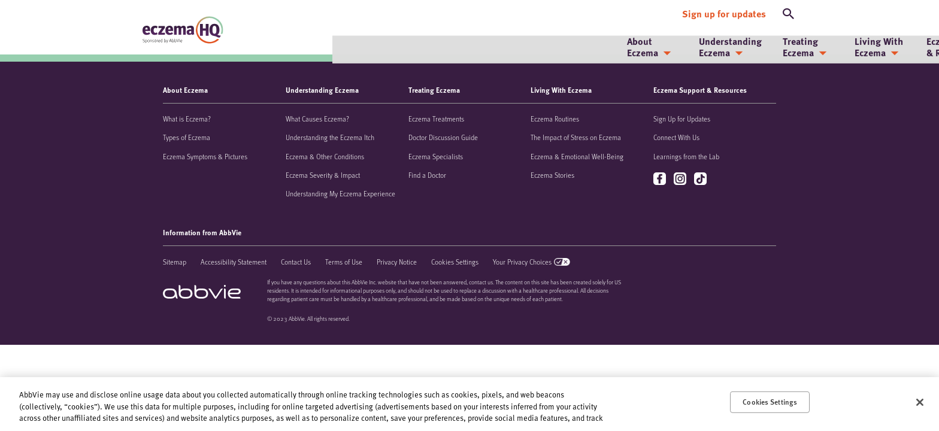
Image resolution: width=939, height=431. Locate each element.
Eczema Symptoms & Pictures (205, 156)
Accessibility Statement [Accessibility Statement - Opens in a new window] (233, 261)
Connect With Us (676, 137)
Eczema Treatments (436, 118)
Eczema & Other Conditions (325, 156)
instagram (681, 179)
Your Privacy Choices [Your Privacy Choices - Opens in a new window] (522, 261)
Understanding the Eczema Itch (330, 137)
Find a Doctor (427, 175)
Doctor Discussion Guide (443, 137)
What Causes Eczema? (317, 118)
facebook (660, 179)
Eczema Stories (552, 175)
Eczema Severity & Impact (323, 175)
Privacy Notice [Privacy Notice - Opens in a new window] (397, 261)
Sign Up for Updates (681, 118)
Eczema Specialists (435, 156)
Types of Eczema (186, 137)
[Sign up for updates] (724, 11)
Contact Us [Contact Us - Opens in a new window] (296, 261)
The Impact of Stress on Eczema (576, 137)
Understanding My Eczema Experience (340, 193)
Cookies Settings (454, 261)
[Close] (920, 402)
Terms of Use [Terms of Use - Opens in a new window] (343, 261)
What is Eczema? (187, 118)
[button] (788, 11)
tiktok (701, 179)
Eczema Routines (555, 118)
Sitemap (174, 261)
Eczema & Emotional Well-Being (577, 156)
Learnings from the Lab (686, 156)
